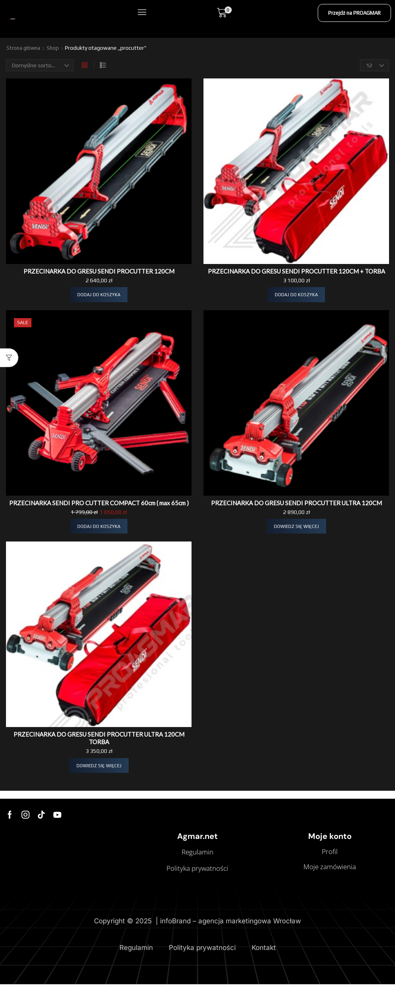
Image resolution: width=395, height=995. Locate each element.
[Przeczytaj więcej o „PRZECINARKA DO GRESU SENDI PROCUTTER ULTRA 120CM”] (296, 534)
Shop (55, 48)
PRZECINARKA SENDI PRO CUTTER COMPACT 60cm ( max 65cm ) (98, 514)
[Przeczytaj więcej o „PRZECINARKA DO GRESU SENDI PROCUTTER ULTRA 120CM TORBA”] (98, 782)
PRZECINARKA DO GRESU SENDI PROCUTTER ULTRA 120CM (296, 510)
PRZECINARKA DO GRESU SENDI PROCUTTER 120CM (99, 270)
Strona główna (24, 48)
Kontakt (264, 964)
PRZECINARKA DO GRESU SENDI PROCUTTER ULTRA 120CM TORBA (99, 753)
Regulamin (136, 964)
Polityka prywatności (202, 964)
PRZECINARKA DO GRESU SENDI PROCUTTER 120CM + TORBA (296, 274)
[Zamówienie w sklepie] (40, 65)
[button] (141, 12)
